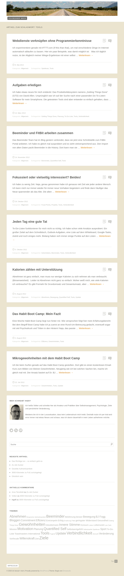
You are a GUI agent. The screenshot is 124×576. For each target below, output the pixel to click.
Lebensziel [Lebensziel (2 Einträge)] (99, 525)
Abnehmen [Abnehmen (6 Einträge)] (18, 516)
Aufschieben (46, 253)
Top (112, 561)
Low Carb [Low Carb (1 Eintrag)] (108, 525)
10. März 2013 (20, 113)
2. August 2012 (20, 338)
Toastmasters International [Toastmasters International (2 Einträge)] (27, 533)
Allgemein (24, 68)
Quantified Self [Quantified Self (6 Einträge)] (55, 529)
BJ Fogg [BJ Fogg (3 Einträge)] (100, 516)
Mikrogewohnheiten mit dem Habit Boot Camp (46, 358)
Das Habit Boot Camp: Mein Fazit (36, 314)
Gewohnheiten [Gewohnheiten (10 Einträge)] (32, 524)
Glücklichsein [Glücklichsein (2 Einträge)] (52, 525)
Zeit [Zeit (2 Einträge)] (37, 538)
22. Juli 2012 (19, 382)
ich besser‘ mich (17, 18)
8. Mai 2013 (19, 65)
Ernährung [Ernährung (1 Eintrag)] (67, 521)
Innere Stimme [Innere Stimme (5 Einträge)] (69, 524)
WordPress (44, 571)
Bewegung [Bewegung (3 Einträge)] (89, 516)
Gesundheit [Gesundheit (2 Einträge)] (102, 520)
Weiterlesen (86, 55)
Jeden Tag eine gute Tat (29, 221)
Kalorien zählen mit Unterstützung (37, 269)
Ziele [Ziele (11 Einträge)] (44, 537)
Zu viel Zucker (17, 465)
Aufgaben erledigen (26, 85)
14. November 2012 (22, 157)
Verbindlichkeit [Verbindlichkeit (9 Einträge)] (79, 533)
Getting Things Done (48, 116)
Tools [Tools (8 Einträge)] (45, 533)
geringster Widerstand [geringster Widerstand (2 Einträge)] (86, 520)
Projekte (54, 205)
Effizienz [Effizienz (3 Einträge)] (41, 520)
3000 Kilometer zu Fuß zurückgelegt (27, 472)
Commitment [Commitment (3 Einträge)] (28, 520)
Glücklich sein (17, 476)
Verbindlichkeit (84, 116)
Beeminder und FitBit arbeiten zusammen (42, 133)
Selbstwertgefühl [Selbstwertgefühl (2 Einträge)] (75, 529)
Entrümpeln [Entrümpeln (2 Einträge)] (51, 520)
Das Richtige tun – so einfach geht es (27, 461)
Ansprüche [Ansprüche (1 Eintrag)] (30, 517)
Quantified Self (55, 161)
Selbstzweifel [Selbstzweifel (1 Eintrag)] (87, 529)
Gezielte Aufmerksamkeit (22, 469)
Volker (14, 496)
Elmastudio (67, 571)
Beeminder (45, 161)
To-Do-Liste (68, 116)
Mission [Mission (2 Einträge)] (13, 529)
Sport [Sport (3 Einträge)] (103, 529)
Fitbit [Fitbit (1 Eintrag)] (73, 521)
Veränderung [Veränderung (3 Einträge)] (106, 533)
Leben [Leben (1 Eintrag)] (91, 525)
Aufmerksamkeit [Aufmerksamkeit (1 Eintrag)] (40, 517)
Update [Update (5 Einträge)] (61, 533)
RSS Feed (16, 430)
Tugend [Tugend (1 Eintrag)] (52, 534)
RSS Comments (20, 430)
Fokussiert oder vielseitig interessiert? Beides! (46, 177)
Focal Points (46, 205)
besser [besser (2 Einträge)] (79, 517)
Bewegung (54, 297)
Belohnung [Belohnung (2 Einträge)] (70, 517)
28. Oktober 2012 (21, 201)
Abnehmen (45, 297)
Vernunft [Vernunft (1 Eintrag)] (96, 534)
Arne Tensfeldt (18, 492)
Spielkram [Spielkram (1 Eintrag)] (96, 529)
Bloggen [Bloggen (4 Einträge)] (15, 520)
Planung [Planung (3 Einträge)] (38, 529)
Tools (52, 68)
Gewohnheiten (54, 341)
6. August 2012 (20, 294)
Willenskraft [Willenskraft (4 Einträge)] (26, 538)
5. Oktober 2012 (21, 249)
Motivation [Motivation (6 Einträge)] (25, 529)
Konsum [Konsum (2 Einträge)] (85, 525)
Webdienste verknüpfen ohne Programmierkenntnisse (52, 41)
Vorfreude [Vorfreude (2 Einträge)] (14, 538)
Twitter (11, 430)
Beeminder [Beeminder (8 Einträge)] (55, 516)
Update (78, 297)
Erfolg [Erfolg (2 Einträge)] (60, 520)
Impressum (13, 566)
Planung (61, 116)
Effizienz (44, 341)
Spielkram (45, 68)
